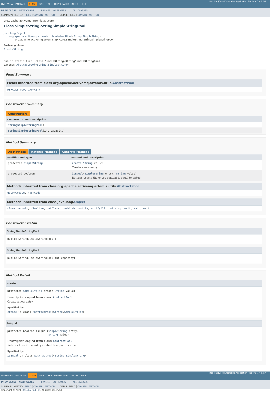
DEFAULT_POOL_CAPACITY (23, 89)
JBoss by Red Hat (31, 390)
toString (115, 208)
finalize (37, 208)
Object (79, 202)
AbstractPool (25, 64)
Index (75, 4)
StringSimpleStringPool (25, 125)
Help (83, 4)
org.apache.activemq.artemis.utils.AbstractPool (40, 36)
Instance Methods (44, 151)
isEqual (77, 173)
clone (11, 208)
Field (28, 15)
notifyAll (98, 208)
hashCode (34, 192)
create (77, 163)
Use (41, 4)
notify (83, 208)
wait (127, 208)
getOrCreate (16, 192)
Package (20, 4)
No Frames (59, 10)
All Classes (80, 10)
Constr (38, 15)
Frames (45, 10)
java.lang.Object (14, 33)
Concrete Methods (75, 151)
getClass (53, 208)
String (78, 36)
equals (23, 208)
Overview (7, 4)
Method (50, 15)
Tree (49, 4)
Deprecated (61, 4)
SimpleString (90, 36)
